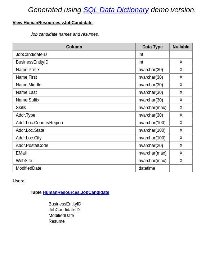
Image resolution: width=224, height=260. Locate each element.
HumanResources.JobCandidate (76, 192)
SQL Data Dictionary (116, 10)
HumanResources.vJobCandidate (57, 22)
